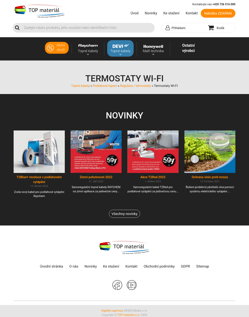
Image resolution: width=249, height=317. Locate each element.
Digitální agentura (112, 310)
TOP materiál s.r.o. (128, 315)
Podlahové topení (105, 86)
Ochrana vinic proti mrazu (210, 177)
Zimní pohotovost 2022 (96, 177)
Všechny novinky (124, 214)
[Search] (88, 28)
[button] (184, 28)
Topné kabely (80, 86)
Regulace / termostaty (135, 86)
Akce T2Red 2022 (153, 177)
